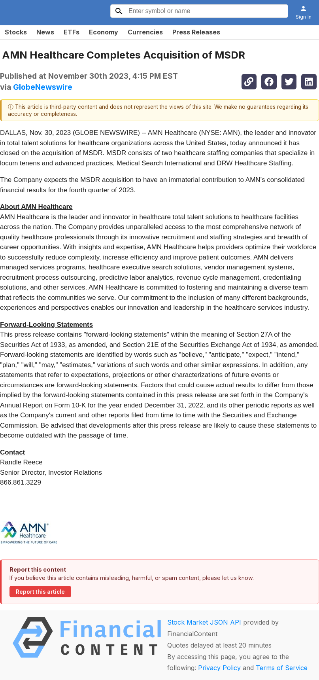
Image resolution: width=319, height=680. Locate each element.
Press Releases (196, 32)
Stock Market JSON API (204, 622)
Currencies (145, 32)
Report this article (40, 592)
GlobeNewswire (42, 87)
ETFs (71, 32)
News (45, 32)
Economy (103, 32)
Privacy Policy (219, 668)
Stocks (16, 32)
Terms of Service (282, 668)
